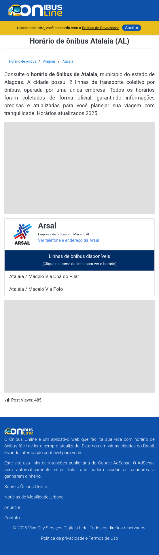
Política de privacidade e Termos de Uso (79, 538)
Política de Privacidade (100, 28)
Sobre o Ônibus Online (25, 486)
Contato (12, 517)
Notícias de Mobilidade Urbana (34, 497)
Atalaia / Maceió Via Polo (36, 289)
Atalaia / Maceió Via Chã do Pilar (44, 276)
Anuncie (12, 507)
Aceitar (132, 27)
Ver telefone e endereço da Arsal (68, 240)
